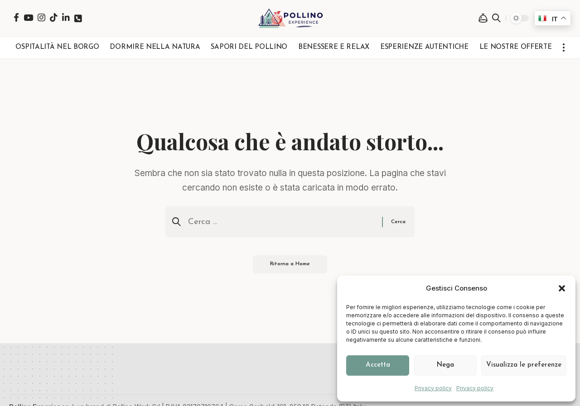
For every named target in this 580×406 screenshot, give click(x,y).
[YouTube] (28, 17)
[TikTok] (54, 17)
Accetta (378, 365)
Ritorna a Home (290, 265)
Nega (445, 365)
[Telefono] (78, 18)
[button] (561, 288)
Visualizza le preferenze (523, 365)
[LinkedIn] (66, 17)
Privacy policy (433, 388)
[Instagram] (41, 17)
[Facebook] (16, 17)
